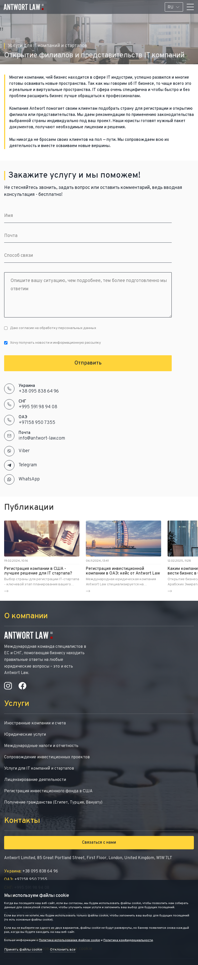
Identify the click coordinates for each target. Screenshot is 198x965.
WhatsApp (29, 479)
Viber (24, 451)
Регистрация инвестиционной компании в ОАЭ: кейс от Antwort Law (123, 571)
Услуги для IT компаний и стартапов (39, 768)
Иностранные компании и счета (35, 723)
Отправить (88, 363)
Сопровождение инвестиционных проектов (47, 757)
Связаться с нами (99, 842)
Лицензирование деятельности (35, 779)
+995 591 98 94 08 (38, 407)
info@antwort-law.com (42, 438)
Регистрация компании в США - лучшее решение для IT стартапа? (38, 571)
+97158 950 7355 (37, 423)
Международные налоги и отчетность (41, 746)
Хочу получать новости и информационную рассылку (52, 343)
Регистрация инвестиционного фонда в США (48, 791)
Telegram (28, 465)
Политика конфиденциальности (128, 940)
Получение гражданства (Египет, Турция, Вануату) (53, 802)
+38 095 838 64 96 (39, 391)
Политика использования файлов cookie (69, 940)
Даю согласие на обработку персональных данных (50, 328)
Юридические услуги (25, 734)
